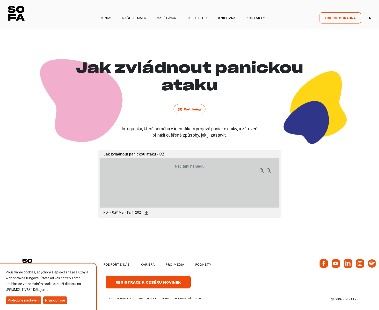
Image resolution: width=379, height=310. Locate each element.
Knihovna (226, 18)
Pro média (175, 264)
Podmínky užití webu (189, 298)
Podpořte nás (116, 264)
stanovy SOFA (147, 298)
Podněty (203, 264)
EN (369, 18)
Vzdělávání (167, 18)
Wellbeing (189, 109)
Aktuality (197, 18)
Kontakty (255, 18)
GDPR (165, 298)
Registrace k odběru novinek (148, 282)
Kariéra (147, 264)
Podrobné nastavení (23, 300)
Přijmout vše (55, 300)
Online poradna (340, 18)
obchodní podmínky (119, 298)
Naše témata (134, 18)
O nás (106, 18)
